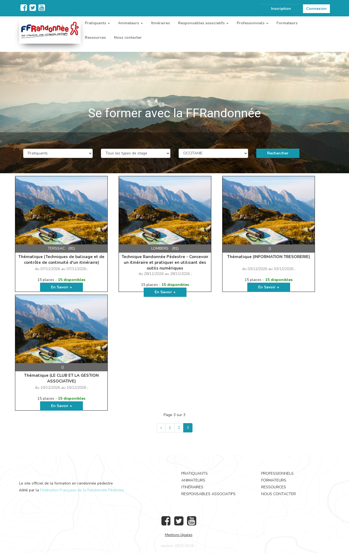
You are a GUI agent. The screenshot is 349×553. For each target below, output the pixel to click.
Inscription (281, 8)
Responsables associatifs (208, 494)
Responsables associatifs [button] (203, 23)
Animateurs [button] (130, 23)
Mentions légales (178, 535)
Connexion (316, 8)
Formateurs (286, 23)
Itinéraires (160, 23)
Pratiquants (194, 473)
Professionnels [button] (252, 23)
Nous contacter (128, 37)
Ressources (95, 37)
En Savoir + (61, 287)
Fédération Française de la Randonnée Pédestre (82, 490)
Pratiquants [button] (97, 23)
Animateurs (193, 480)
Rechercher (277, 153)
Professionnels (277, 473)
